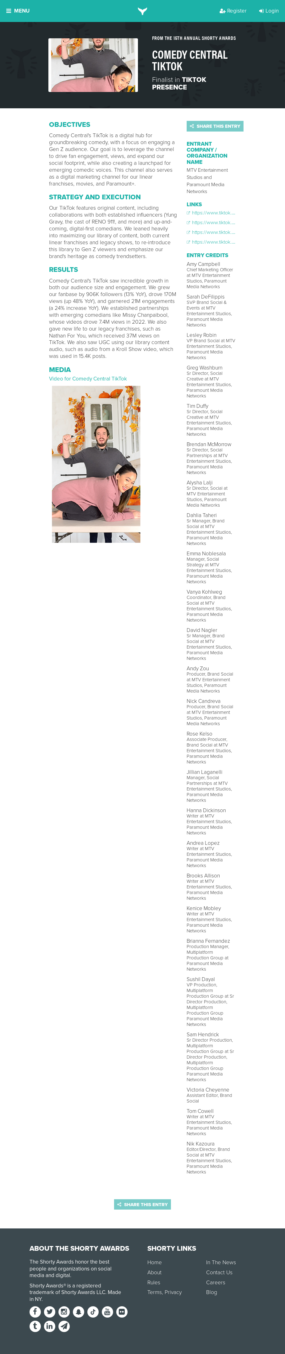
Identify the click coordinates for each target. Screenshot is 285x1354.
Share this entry (215, 126)
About (154, 1272)
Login (269, 11)
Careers (215, 1282)
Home (154, 1262)
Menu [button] (18, 11)
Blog (211, 1292)
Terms (154, 1292)
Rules (153, 1282)
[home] (142, 11)
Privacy (173, 1292)
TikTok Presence (179, 83)
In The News (221, 1262)
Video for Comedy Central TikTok (88, 378)
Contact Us (219, 1272)
